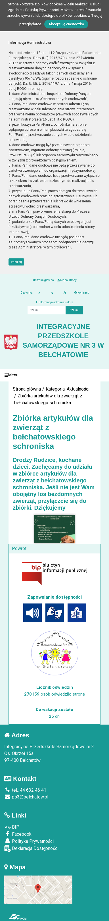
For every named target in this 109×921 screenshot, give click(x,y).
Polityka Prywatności (29, 841)
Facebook (18, 834)
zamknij (16, 262)
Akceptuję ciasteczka (66, 24)
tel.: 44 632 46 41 (25, 790)
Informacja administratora (54, 302)
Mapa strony (67, 280)
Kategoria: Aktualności (67, 389)
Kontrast (81, 292)
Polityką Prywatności (42, 10)
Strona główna (43, 280)
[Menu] (54, 375)
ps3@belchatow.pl (26, 797)
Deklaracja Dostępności (31, 848)
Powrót (19, 548)
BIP (11, 827)
